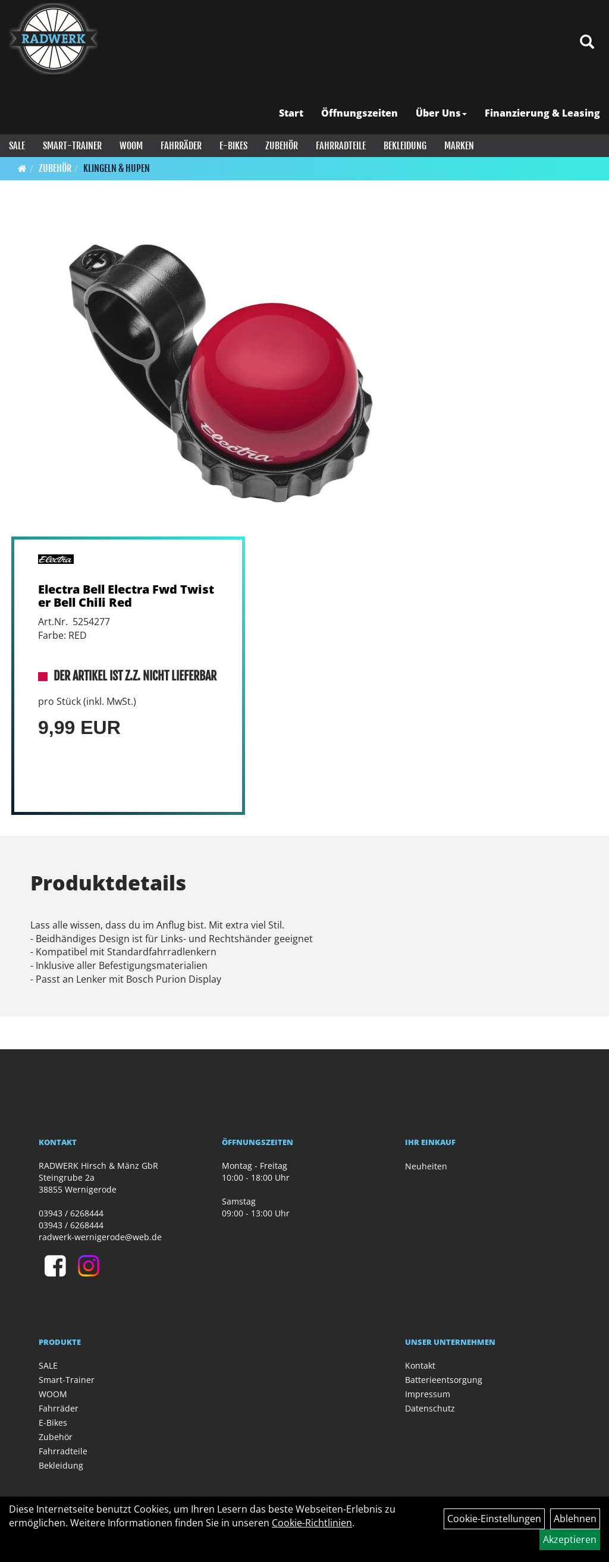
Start (291, 113)
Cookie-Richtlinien (312, 1522)
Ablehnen (575, 1518)
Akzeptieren (570, 1539)
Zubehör (281, 146)
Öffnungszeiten (359, 113)
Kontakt (420, 1365)
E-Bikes (233, 146)
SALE (17, 146)
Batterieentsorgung (443, 1379)
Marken (459, 146)
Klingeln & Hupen (116, 168)
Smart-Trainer (72, 146)
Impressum (427, 1394)
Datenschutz (430, 1408)
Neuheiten (426, 1166)
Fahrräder (181, 146)
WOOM (131, 146)
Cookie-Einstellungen (494, 1518)
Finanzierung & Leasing (542, 113)
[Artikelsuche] (587, 42)
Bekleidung (405, 146)
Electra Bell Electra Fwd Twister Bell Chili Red (126, 595)
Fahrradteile (341, 146)
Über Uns (441, 113)
